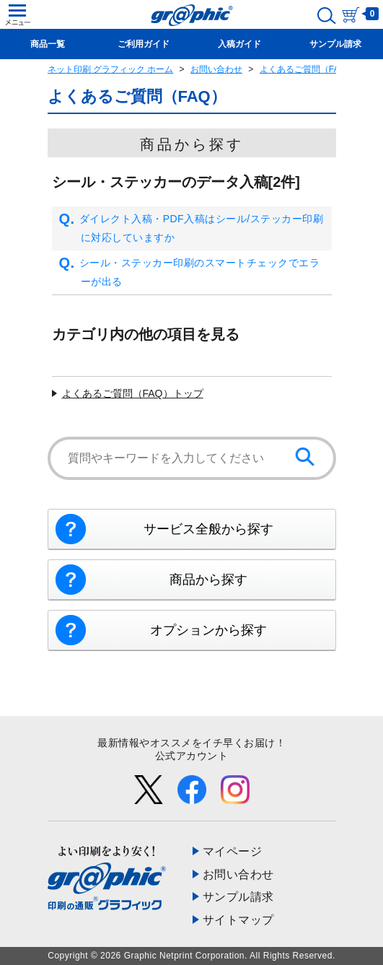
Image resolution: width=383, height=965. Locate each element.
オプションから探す (208, 630)
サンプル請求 (238, 897)
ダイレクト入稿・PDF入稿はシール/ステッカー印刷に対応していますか (191, 228)
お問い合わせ (216, 69)
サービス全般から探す (208, 529)
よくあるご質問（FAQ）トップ (132, 393)
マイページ (233, 851)
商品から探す (208, 579)
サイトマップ (238, 920)
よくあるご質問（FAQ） (307, 69)
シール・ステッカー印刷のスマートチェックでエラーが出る (189, 272)
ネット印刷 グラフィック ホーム (111, 69)
